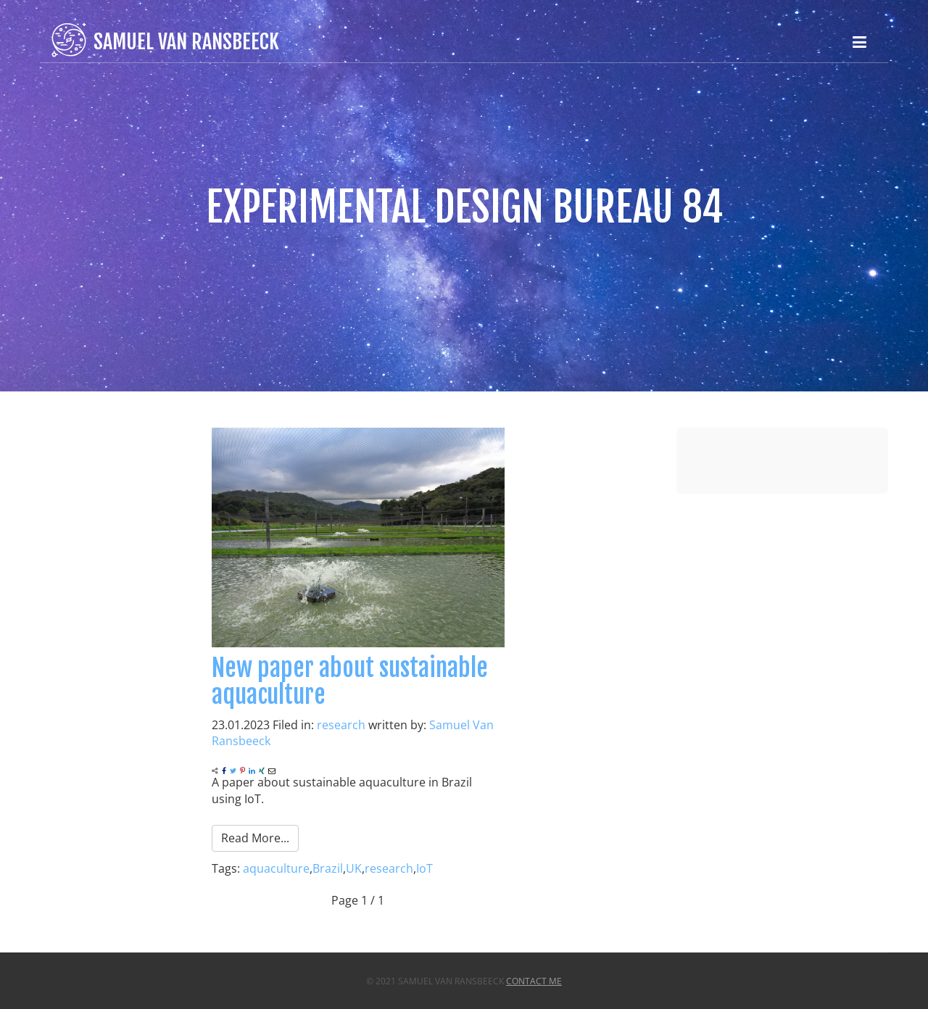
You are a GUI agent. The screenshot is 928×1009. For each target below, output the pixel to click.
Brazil (327, 868)
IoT (424, 868)
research (341, 725)
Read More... (255, 838)
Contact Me (534, 981)
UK (354, 868)
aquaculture (276, 868)
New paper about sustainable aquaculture (350, 681)
